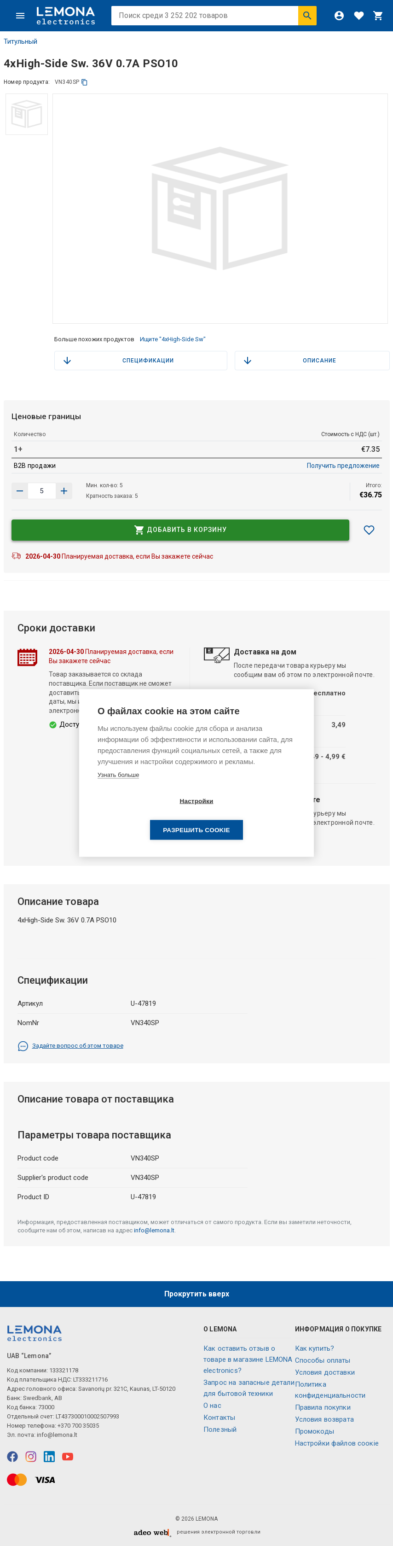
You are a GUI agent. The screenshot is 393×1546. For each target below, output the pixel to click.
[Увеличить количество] (20, 491)
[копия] (84, 82)
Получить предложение (343, 465)
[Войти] (339, 16)
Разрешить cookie (249, 815)
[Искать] (307, 15)
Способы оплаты (323, 1360)
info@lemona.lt (154, 1230)
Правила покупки (323, 1407)
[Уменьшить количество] (64, 491)
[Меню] (20, 16)
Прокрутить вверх (196, 1293)
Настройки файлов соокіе (337, 1443)
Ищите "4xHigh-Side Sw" (173, 339)
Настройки (143, 815)
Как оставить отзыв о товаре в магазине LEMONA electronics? (248, 1359)
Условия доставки (325, 1372)
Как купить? (315, 1348)
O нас (212, 1405)
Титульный (20, 41)
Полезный (220, 1429)
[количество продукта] (42, 491)
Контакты (219, 1417)
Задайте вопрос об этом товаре (70, 1046)
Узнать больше (118, 789)
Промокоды (314, 1431)
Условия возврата (324, 1419)
